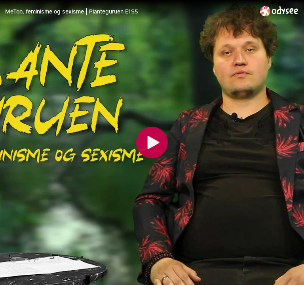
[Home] (279, 10)
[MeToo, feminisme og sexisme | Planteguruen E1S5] (129, 11)
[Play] (152, 142)
